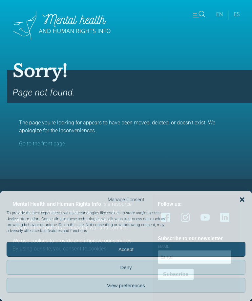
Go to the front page (42, 143)
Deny (126, 267)
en (219, 14)
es (237, 14)
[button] (242, 199)
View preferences (126, 285)
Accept (126, 249)
